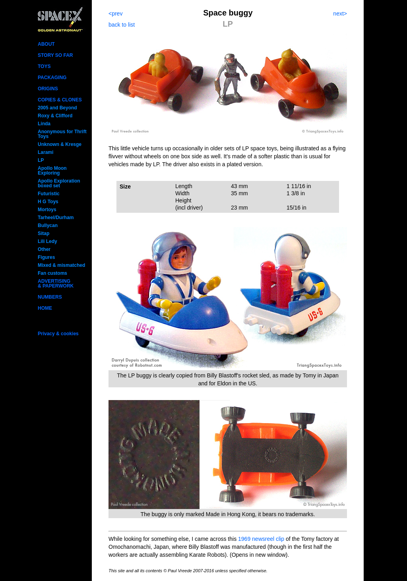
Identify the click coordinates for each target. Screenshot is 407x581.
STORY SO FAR (55, 55)
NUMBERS (50, 297)
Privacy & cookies (58, 333)
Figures (46, 257)
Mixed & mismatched (61, 265)
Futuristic (49, 193)
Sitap (43, 233)
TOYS (44, 66)
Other (44, 249)
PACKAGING (52, 77)
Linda (44, 123)
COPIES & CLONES (60, 100)
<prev (115, 13)
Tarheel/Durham (56, 217)
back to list (122, 24)
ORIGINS (48, 88)
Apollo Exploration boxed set (59, 183)
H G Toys (48, 201)
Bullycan (48, 225)
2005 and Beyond (57, 108)
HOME (45, 308)
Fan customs (52, 273)
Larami (45, 152)
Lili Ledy (47, 241)
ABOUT (46, 44)
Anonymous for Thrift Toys (62, 134)
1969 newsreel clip (261, 539)
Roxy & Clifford (55, 116)
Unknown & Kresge (59, 144)
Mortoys (47, 209)
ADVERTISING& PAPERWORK (56, 283)
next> (340, 13)
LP (41, 160)
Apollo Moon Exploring (52, 170)
